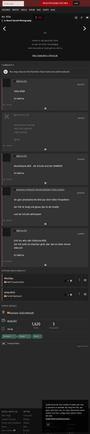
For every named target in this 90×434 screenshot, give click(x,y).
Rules (4, 427)
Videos (24, 10)
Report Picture (82, 346)
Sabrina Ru (21, 81)
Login (76, 3)
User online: (9, 430)
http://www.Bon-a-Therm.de (45, 55)
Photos (15, 10)
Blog (53, 10)
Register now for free (55, 3)
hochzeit (9, 336)
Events (46, 10)
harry (37, 336)
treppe (24, 336)
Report (9, 105)
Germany (14, 313)
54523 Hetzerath (26, 313)
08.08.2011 (12, 321)
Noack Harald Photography (18, 20)
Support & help (9, 419)
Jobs (39, 10)
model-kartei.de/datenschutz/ (58, 419)
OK (48, 424)
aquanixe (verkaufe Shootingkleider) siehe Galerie (40, 189)
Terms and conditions (11, 423)
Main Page (6, 415)
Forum (32, 10)
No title (6, 16)
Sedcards (6, 10)
